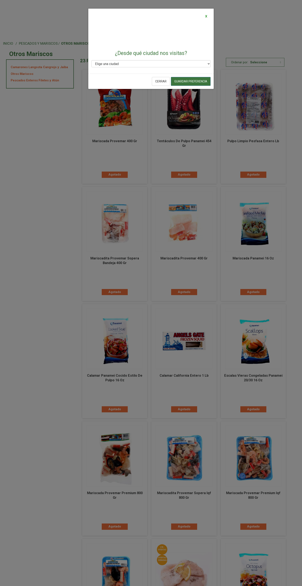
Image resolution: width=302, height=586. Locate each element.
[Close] (206, 15)
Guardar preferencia (190, 81)
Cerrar (161, 81)
